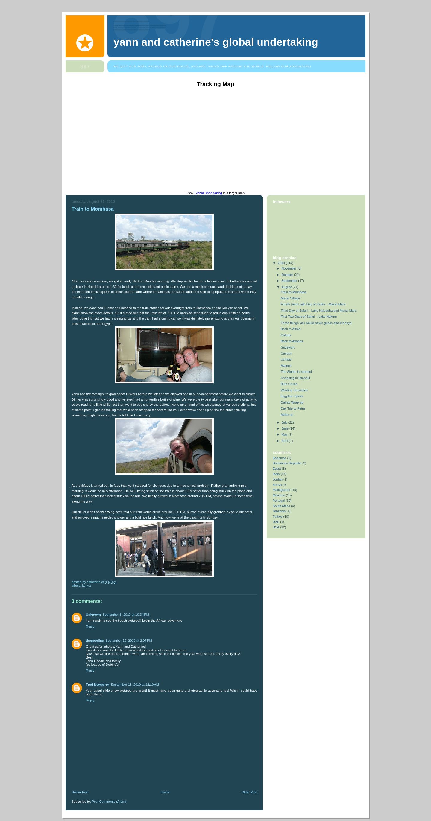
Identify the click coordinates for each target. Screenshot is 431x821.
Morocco (279, 495)
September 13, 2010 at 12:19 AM (135, 684)
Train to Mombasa (93, 209)
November (290, 268)
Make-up (287, 414)
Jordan (278, 479)
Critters (286, 335)
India (276, 474)
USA (276, 527)
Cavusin (286, 353)
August (287, 287)
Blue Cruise (289, 384)
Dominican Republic (287, 463)
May (285, 434)
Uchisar (286, 359)
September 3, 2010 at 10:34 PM (126, 614)
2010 (282, 263)
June (285, 428)
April (285, 441)
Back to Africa (291, 329)
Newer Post (80, 792)
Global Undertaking (208, 193)
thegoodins (95, 640)
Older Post (249, 792)
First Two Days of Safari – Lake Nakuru (309, 316)
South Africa (281, 506)
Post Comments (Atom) (109, 801)
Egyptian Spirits (292, 396)
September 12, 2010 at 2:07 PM (129, 640)
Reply (90, 626)
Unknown (93, 614)
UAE (276, 522)
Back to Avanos (292, 341)
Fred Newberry (97, 684)
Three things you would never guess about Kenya (316, 323)
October (288, 274)
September (290, 280)
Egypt (277, 468)
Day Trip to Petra (293, 408)
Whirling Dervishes (294, 390)
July (285, 422)
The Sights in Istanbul (296, 371)
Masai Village (290, 298)
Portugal (279, 500)
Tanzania (279, 511)
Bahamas (279, 458)
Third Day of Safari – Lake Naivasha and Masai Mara (318, 310)
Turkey (278, 516)
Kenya (86, 585)
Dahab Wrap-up (292, 402)
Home (165, 792)
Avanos (286, 365)
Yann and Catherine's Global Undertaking (215, 42)
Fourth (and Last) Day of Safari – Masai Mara (313, 304)
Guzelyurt (288, 347)
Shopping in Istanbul (295, 378)
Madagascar (281, 490)
